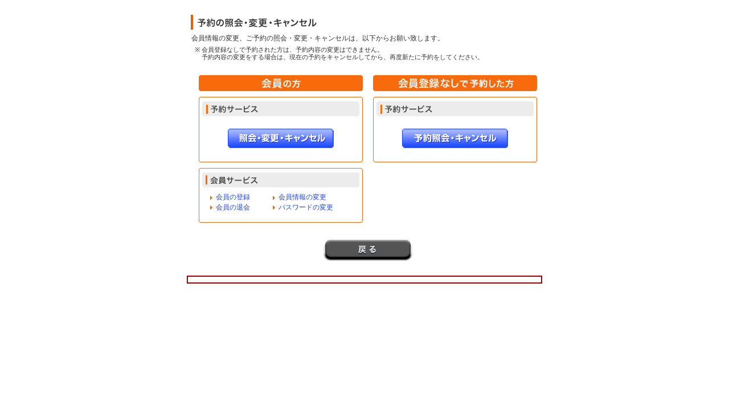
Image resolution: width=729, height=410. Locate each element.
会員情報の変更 (302, 197)
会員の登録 (233, 197)
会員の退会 (233, 207)
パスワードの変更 (306, 207)
